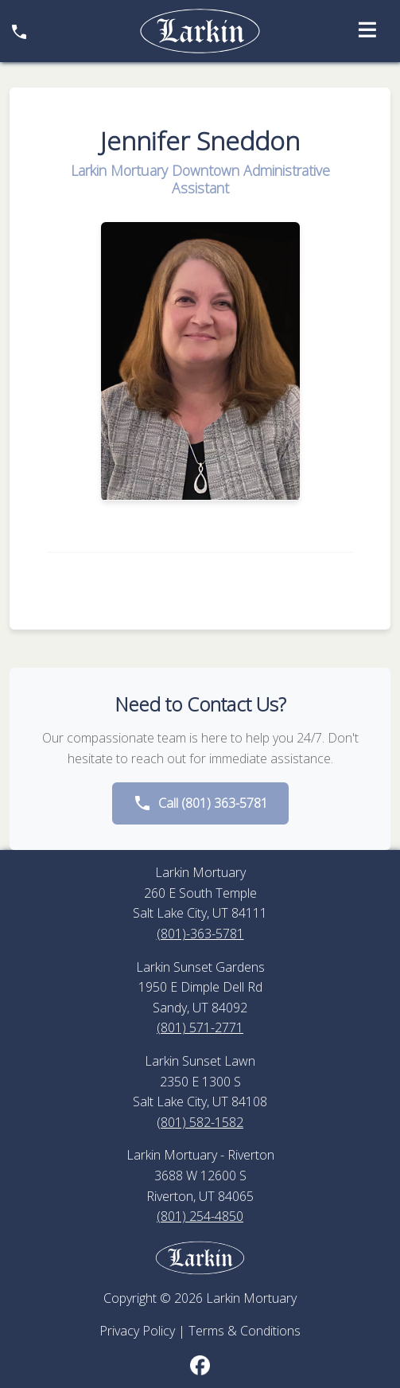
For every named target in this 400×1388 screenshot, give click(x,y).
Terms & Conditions (244, 1330)
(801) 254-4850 (200, 1216)
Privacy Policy (137, 1330)
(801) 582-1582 (200, 1122)
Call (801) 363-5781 (200, 803)
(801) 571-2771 (200, 1027)
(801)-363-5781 (200, 933)
